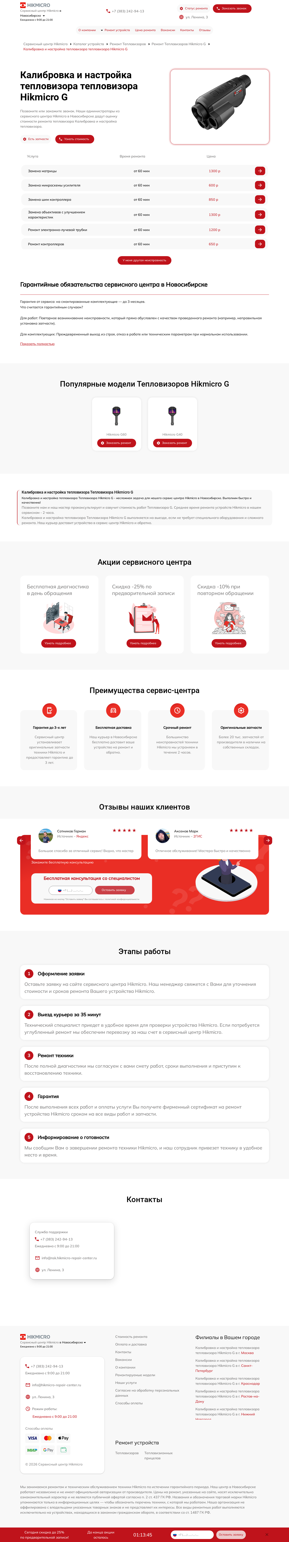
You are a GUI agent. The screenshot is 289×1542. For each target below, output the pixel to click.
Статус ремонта (193, 8)
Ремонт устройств (117, 30)
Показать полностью (37, 344)
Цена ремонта (145, 30)
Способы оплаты (129, 1403)
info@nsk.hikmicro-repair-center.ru (66, 1257)
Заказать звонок (231, 8)
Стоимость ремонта (131, 1336)
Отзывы (205, 30)
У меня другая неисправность (144, 260)
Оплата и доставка (131, 1344)
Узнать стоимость (74, 139)
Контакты (187, 30)
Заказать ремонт (116, 443)
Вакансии (168, 30)
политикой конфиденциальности (122, 899)
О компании (87, 30)
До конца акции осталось (100, 1534)
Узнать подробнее (58, 643)
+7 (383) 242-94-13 (128, 11)
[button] (21, 840)
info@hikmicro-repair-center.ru (53, 1385)
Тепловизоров (127, 1453)
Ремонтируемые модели (135, 1375)
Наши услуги (126, 1382)
